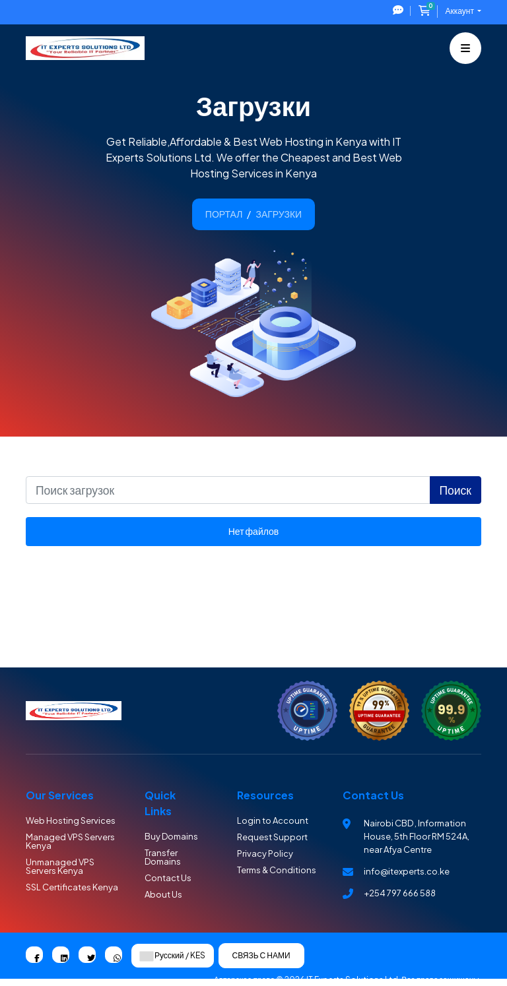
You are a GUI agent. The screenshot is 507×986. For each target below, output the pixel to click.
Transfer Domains (163, 857)
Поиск (456, 490)
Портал (224, 214)
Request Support (272, 837)
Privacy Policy (265, 853)
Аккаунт (460, 11)
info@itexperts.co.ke (407, 871)
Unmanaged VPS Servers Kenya (60, 866)
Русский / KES (172, 955)
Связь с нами (261, 955)
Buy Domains (171, 836)
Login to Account (272, 820)
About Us (163, 894)
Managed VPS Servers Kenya (70, 841)
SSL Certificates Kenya (72, 887)
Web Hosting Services (71, 820)
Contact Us (168, 878)
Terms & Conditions (276, 870)
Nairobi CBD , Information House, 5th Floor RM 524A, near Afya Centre (416, 836)
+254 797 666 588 (400, 893)
